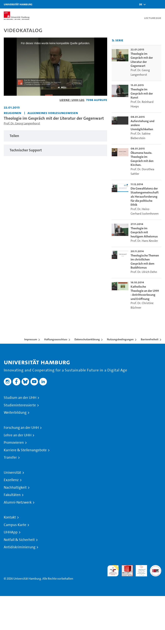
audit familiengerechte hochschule (113, 570)
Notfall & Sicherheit (19, 539)
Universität (12, 472)
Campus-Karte (15, 524)
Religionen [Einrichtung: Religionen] (12, 112)
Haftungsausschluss (55, 339)
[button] (140, 4)
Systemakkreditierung (155, 567)
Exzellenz (11, 480)
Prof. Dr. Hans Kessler (144, 241)
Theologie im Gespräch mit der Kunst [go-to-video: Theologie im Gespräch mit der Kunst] (142, 93)
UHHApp (11, 532)
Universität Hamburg (18, 4)
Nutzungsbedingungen (120, 339)
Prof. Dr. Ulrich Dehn (144, 272)
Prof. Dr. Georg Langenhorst (22, 123)
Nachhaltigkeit (15, 487)
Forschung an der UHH (21, 427)
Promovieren (14, 442)
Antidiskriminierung (19, 547)
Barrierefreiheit (149, 339)
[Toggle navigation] (160, 4)
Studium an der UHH (20, 397)
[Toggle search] (151, 4)
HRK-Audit (139, 569)
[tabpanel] (55, 136)
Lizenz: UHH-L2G (72, 99)
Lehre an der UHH (17, 435)
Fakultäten (12, 494)
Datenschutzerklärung (87, 339)
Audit (125, 567)
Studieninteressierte (20, 405)
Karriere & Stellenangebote (25, 450)
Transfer (10, 457)
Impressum (30, 339)
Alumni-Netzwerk (18, 502)
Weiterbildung (15, 412)
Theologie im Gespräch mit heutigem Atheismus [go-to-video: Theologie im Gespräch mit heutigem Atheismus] (144, 232)
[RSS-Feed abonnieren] (113, 40)
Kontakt (10, 517)
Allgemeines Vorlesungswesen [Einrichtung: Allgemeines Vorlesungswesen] (52, 112)
